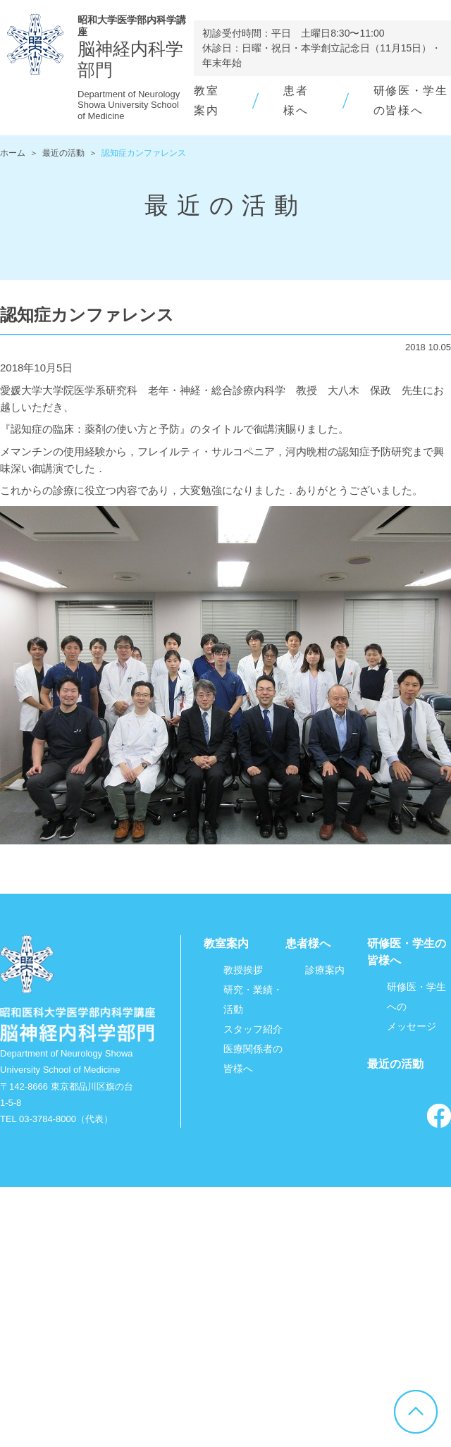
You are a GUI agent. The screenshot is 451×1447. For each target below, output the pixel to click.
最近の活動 (63, 153)
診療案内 (325, 969)
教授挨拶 (243, 969)
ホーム (12, 153)
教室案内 (226, 943)
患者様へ (307, 943)
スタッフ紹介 (253, 1029)
